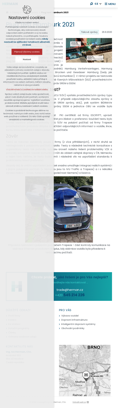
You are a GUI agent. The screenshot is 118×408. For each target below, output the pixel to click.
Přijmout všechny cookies (25, 51)
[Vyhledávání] (91, 3)
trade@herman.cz (70, 290)
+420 (70, 295)
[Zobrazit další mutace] (100, 4)
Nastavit (25, 59)
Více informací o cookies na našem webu (25, 89)
